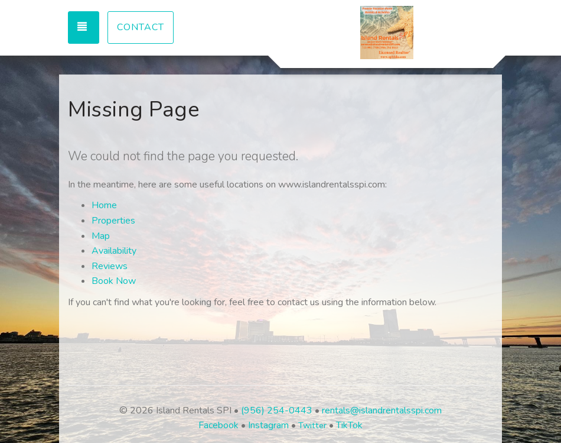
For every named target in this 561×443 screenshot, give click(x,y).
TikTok (349, 425)
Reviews (110, 266)
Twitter (312, 425)
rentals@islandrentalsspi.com (382, 410)
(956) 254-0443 (276, 410)
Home (104, 205)
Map (101, 235)
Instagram (268, 425)
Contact (140, 27)
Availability (114, 250)
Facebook (218, 425)
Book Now (114, 280)
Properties (113, 220)
